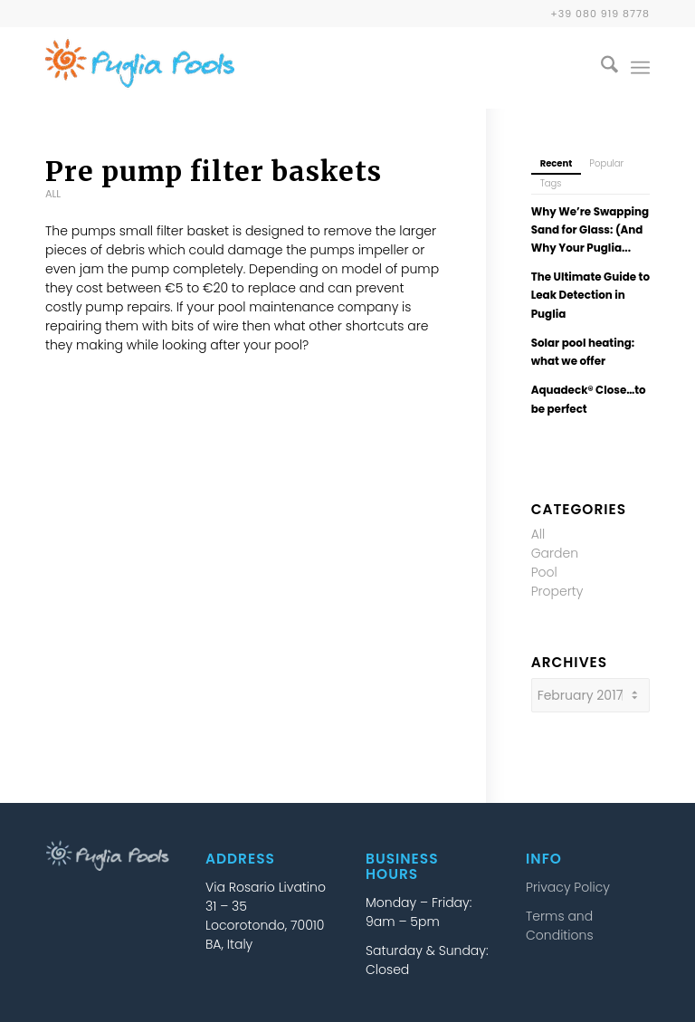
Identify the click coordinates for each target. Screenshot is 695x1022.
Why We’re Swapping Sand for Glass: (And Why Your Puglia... (590, 230)
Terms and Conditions (559, 925)
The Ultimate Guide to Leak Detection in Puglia (590, 295)
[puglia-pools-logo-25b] (139, 68)
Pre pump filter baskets (213, 171)
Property (557, 591)
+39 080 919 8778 (600, 13)
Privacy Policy (568, 887)
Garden (555, 553)
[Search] (600, 68)
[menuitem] (600, 68)
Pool (544, 572)
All (53, 193)
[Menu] (640, 67)
